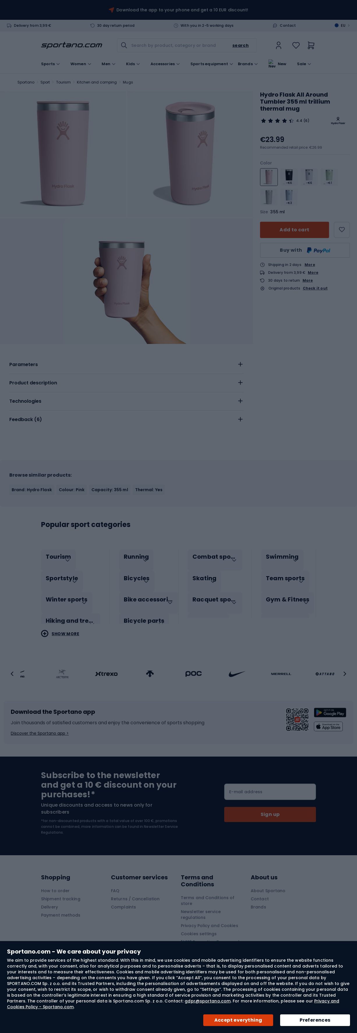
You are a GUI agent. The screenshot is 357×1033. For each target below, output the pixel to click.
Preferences (315, 1020)
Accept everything (238, 1020)
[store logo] (71, 45)
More (310, 264)
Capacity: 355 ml (109, 490)
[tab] (126, 365)
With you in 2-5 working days (207, 25)
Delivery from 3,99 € (32, 25)
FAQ (115, 885)
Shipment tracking (60, 893)
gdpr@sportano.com (208, 1001)
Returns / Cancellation (135, 893)
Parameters (23, 364)
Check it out (315, 288)
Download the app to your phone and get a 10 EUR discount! (182, 10)
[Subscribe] (270, 808)
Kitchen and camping (97, 82)
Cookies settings (199, 928)
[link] (278, 45)
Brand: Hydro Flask (32, 490)
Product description (33, 382)
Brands (245, 63)
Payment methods (61, 909)
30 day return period (116, 25)
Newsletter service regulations (201, 908)
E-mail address (246, 786)
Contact (288, 25)
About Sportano (268, 885)
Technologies (25, 401)
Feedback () (25, 419)
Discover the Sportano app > (40, 727)
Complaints (123, 901)
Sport (45, 82)
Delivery (49, 901)
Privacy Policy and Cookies (209, 919)
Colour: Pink (71, 490)
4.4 (299, 120)
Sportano (25, 82)
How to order (55, 885)
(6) (306, 120)
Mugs (128, 82)
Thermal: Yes (148, 490)
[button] (12, 668)
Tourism (63, 82)
